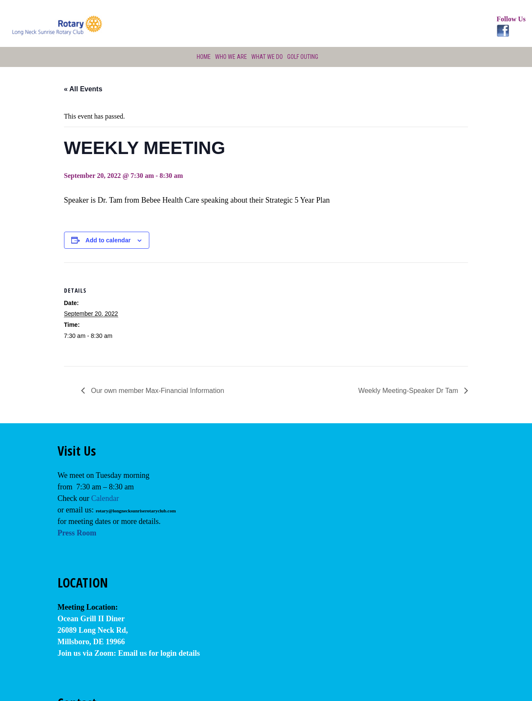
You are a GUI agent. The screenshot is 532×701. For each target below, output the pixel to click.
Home (202, 56)
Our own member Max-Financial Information (156, 390)
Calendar (105, 498)
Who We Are (230, 56)
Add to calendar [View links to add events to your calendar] (108, 240)
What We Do (267, 56)
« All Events (83, 89)
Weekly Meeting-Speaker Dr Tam (409, 390)
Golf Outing (304, 56)
